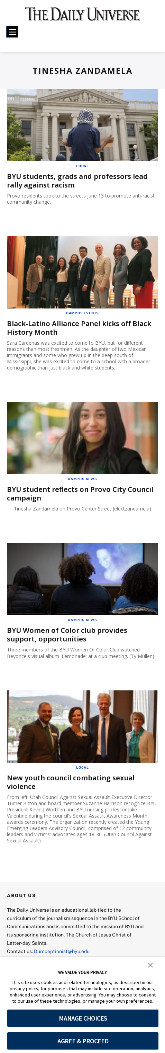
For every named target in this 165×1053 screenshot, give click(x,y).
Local (82, 166)
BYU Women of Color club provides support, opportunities (67, 635)
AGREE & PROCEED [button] (82, 1041)
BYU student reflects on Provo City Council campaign (80, 494)
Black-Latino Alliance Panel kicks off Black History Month (79, 328)
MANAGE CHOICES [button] (83, 1018)
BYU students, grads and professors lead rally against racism (77, 181)
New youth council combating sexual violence (71, 782)
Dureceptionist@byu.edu (62, 951)
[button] (150, 964)
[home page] (82, 17)
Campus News (82, 479)
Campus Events (82, 313)
